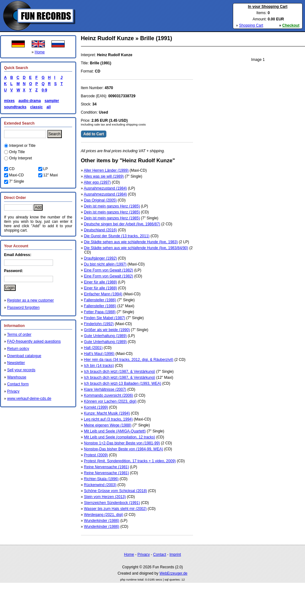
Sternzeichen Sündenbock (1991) (112, 503)
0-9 (43, 90)
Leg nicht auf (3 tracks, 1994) (108, 419)
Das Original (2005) (100, 200)
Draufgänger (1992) (100, 258)
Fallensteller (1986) (100, 300)
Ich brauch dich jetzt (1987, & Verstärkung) (119, 371)
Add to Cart (93, 134)
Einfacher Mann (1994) (103, 294)
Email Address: (17, 255)
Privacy (13, 391)
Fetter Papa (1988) (100, 312)
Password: (13, 271)
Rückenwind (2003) (100, 485)
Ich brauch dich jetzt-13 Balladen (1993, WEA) (122, 383)
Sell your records (21, 370)
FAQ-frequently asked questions (34, 341)
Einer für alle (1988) (100, 282)
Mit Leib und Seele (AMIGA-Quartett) (115, 431)
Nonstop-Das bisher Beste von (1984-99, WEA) (123, 449)
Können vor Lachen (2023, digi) (110, 401)
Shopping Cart (251, 25)
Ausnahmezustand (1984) (105, 188)
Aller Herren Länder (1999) (106, 170)
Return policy (18, 348)
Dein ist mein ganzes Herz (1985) (112, 206)
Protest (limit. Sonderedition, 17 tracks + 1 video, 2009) (130, 461)
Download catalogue (24, 356)
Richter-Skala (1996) (101, 479)
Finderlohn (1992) (99, 324)
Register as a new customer (30, 300)
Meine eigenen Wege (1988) (107, 425)
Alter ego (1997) (97, 182)
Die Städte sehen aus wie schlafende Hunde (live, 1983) (131, 242)
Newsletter (16, 363)
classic (36, 107)
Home (40, 52)
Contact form (18, 384)
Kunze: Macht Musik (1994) (107, 413)
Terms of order (19, 334)
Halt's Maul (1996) (99, 353)
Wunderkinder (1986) (102, 520)
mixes (9, 101)
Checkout (291, 25)
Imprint (175, 554)
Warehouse (16, 377)
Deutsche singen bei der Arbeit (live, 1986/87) (122, 224)
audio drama (30, 101)
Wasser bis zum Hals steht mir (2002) (115, 509)
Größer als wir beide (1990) (107, 330)
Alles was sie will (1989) (104, 176)
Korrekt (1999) (96, 407)
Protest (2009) (96, 455)
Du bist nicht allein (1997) (105, 264)
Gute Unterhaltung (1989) (105, 336)
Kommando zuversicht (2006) (108, 395)
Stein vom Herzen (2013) (105, 497)
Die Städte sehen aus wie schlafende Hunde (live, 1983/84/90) (136, 248)
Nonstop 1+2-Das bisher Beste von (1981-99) (122, 443)
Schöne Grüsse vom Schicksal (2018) (115, 491)
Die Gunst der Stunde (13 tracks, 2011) (117, 236)
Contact (159, 554)
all (48, 107)
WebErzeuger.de (173, 573)
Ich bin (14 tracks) (99, 365)
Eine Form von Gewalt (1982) (108, 270)
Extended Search (19, 123)
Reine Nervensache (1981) (106, 467)
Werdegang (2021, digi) (103, 514)
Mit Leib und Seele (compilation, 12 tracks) (119, 437)
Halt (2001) (93, 348)
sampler (52, 101)
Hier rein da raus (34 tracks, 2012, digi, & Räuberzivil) (129, 359)
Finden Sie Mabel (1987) (104, 318)
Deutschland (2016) (100, 230)
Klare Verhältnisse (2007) (105, 389)
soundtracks (15, 107)
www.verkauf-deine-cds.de (29, 398)
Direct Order (15, 198)
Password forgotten (23, 307)
